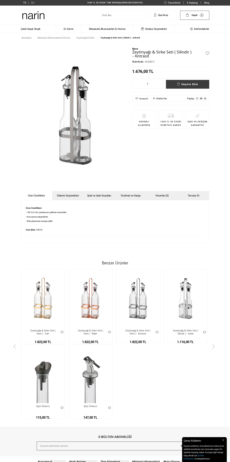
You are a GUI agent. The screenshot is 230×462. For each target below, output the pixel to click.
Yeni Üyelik (105, 395)
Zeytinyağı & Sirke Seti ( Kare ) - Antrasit (90, 332)
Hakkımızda (44, 395)
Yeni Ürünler (75, 400)
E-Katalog (192, 2)
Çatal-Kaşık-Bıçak (30, 28)
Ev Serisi (68, 28)
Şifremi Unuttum (108, 410)
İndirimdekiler (201, 28)
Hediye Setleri (75, 410)
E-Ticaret (105, 458)
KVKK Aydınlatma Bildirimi (51, 405)
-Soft (99, 458)
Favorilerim (174, 2)
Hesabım (105, 400)
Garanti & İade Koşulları (143, 395)
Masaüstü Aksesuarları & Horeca (107, 28)
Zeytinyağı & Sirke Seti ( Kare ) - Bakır (43, 332)
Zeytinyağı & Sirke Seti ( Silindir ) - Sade (138, 332)
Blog (206, 2)
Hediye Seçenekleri (156, 28)
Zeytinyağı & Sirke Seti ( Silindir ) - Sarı (185, 332)
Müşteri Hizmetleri (78, 420)
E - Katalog (74, 415)
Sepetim (104, 405)
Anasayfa (74, 395)
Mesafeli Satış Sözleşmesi (51, 400)
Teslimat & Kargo (140, 400)
